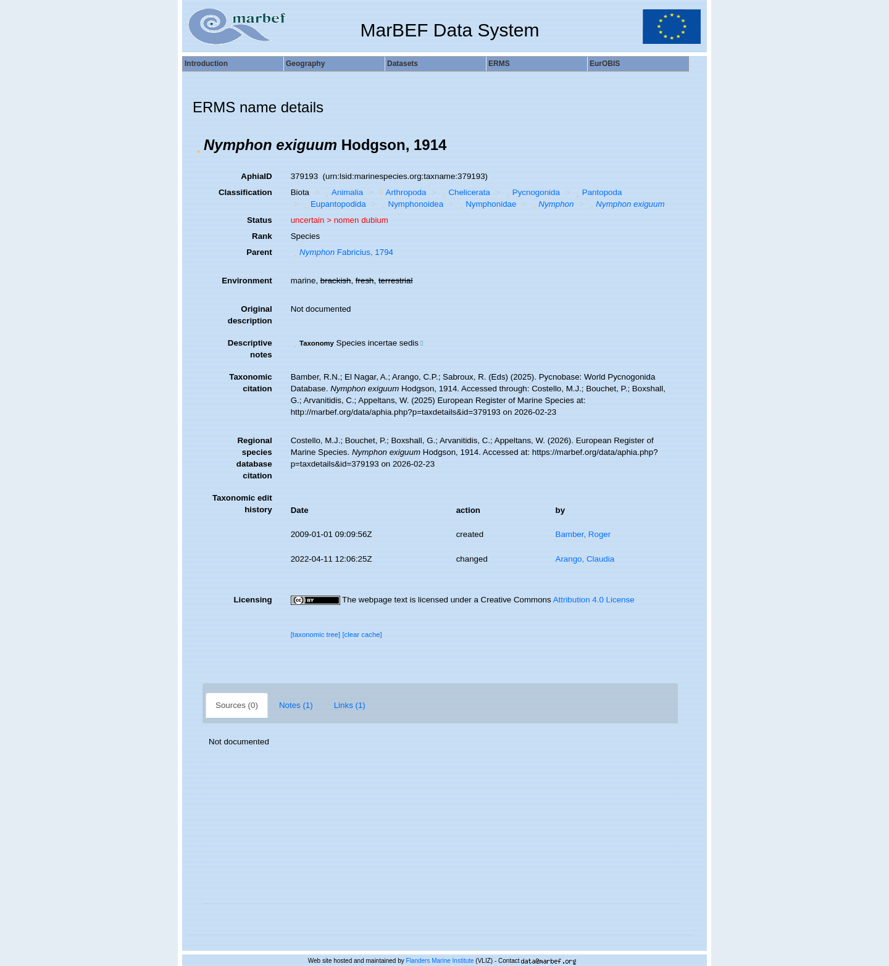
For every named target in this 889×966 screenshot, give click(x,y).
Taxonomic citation (250, 382)
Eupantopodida (333, 204)
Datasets (402, 63)
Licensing (252, 599)
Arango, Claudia (585, 559)
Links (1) (349, 705)
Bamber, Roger (583, 534)
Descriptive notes (250, 348)
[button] (198, 145)
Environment (247, 280)
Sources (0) (236, 705)
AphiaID (256, 176)
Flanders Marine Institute (440, 960)
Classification (245, 192)
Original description (250, 314)
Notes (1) (296, 705)
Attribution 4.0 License (594, 599)
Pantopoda (597, 192)
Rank (262, 236)
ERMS (499, 63)
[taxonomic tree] (316, 634)
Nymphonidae (487, 204)
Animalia (343, 192)
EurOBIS (605, 63)
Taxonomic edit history (242, 503)
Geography (305, 63)
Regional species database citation (254, 458)
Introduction (206, 63)
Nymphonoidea (411, 204)
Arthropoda (402, 192)
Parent (259, 252)
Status (259, 220)
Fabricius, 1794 (342, 252)
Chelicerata (465, 192)
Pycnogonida (531, 192)
